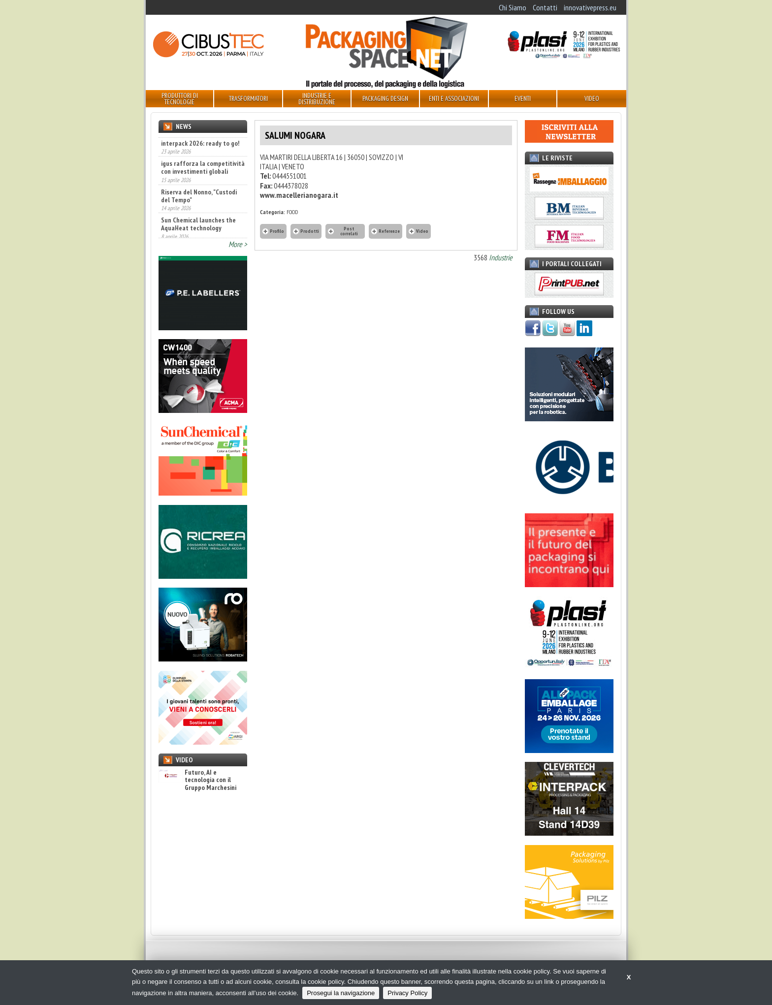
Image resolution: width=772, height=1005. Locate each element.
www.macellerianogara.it (299, 195)
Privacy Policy (407, 993)
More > (237, 244)
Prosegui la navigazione (341, 993)
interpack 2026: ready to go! (200, 161)
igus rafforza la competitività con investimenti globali (203, 186)
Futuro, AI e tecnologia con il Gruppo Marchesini (197, 780)
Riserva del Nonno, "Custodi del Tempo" (199, 214)
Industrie (501, 257)
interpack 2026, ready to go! (200, 140)
